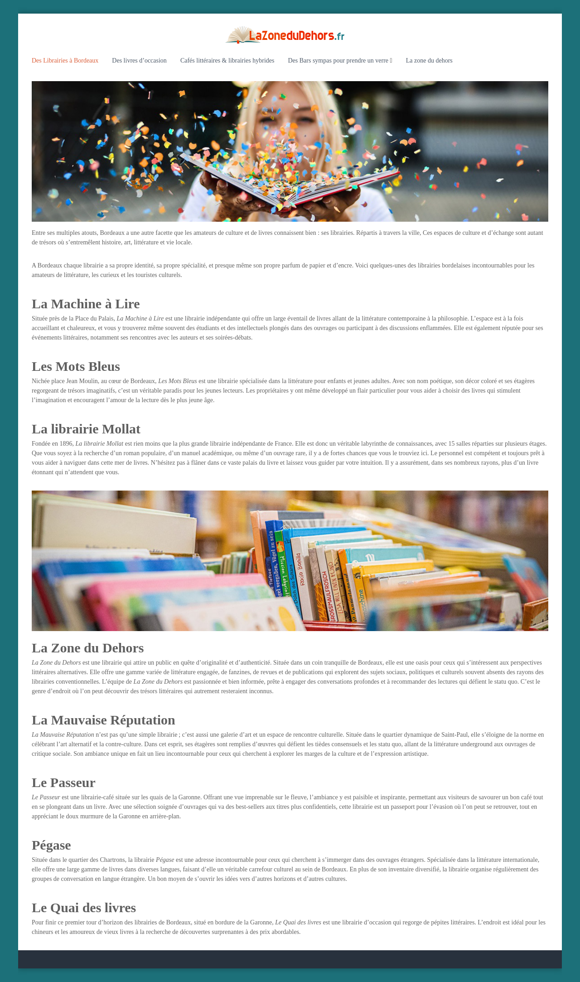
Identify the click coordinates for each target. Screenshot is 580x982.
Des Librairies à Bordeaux (65, 60)
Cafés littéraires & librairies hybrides (227, 60)
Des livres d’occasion (139, 60)
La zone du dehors (429, 60)
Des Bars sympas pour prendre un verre (338, 60)
